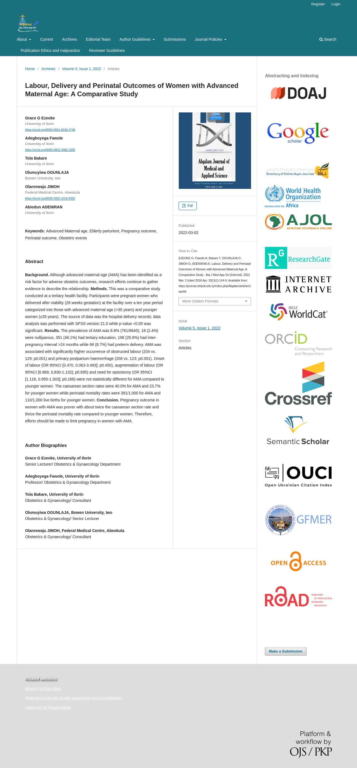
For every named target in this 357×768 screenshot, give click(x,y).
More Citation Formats (200, 301)
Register (318, 4)
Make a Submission (286, 651)
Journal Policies (209, 39)
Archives (69, 39)
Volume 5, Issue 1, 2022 (81, 69)
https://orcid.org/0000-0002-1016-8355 (50, 198)
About (22, 39)
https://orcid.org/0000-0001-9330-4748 (50, 129)
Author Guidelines (135, 39)
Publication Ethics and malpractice (50, 50)
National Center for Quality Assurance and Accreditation (73, 698)
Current (46, 39)
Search (327, 39)
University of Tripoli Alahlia (48, 707)
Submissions (175, 39)
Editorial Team (98, 39)
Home (30, 69)
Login (335, 4)
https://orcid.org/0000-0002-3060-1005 (50, 149)
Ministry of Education (43, 688)
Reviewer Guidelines (107, 50)
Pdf (189, 206)
